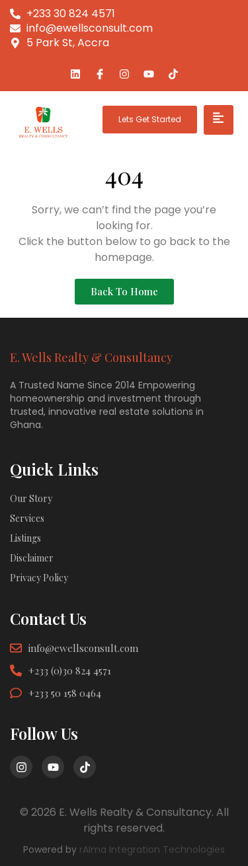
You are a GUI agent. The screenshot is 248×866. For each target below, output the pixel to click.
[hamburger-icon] (218, 120)
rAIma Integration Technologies (152, 849)
